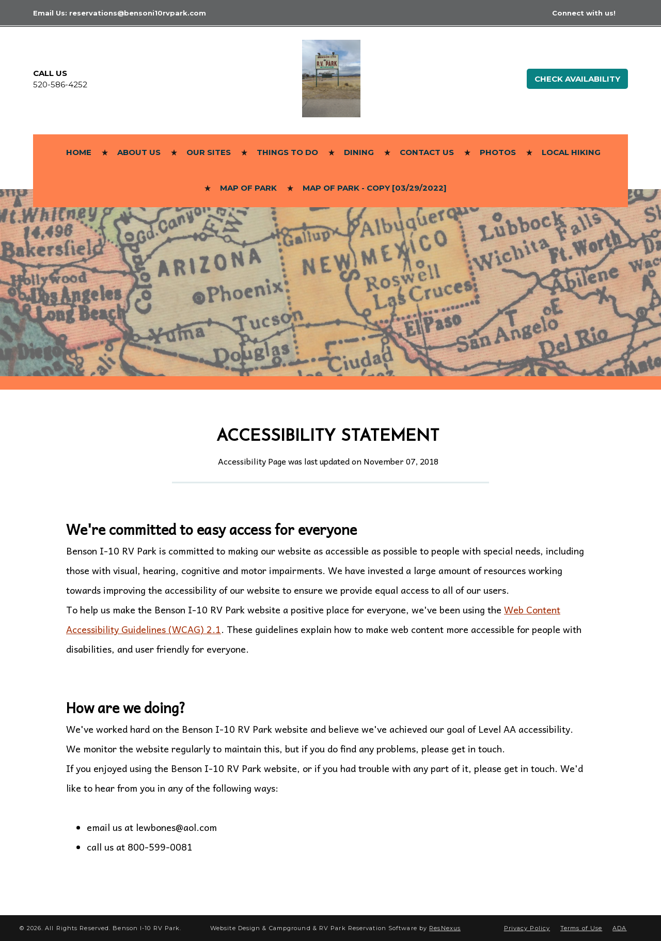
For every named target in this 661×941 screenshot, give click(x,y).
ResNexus (445, 928)
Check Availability (577, 79)
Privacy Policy (527, 928)
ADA (619, 928)
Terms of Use (581, 928)
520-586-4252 (60, 84)
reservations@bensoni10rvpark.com (137, 13)
